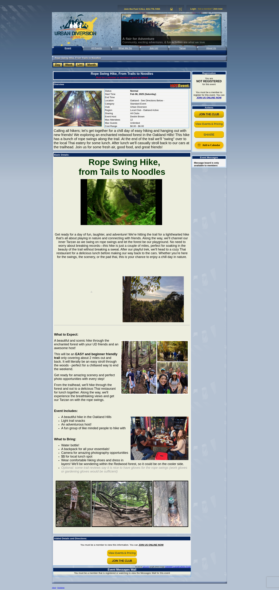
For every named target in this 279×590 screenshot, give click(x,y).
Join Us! (153, 48)
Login (193, 9)
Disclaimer (60, 588)
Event (68, 48)
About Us (211, 48)
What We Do (125, 48)
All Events (96, 48)
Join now (217, 9)
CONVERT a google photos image (178, 567)
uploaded (146, 567)
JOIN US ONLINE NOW (151, 545)
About (54, 588)
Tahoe (182, 48)
